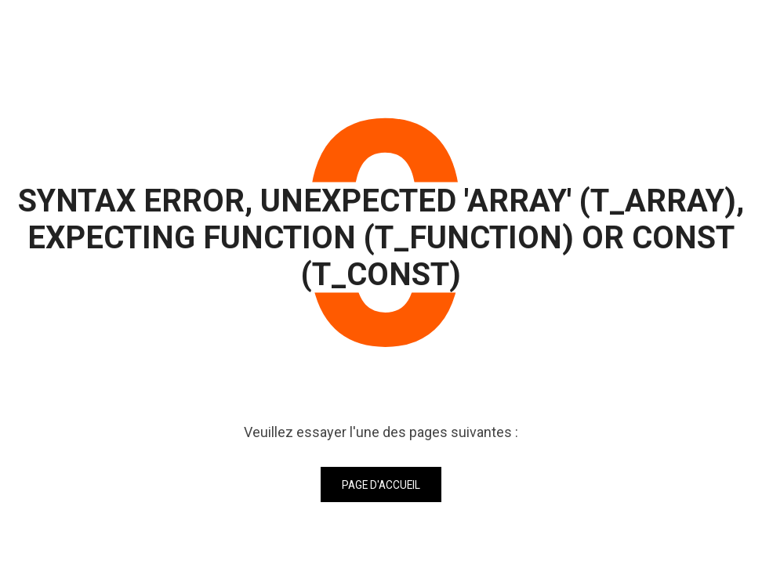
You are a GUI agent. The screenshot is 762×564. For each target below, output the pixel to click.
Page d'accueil (381, 485)
